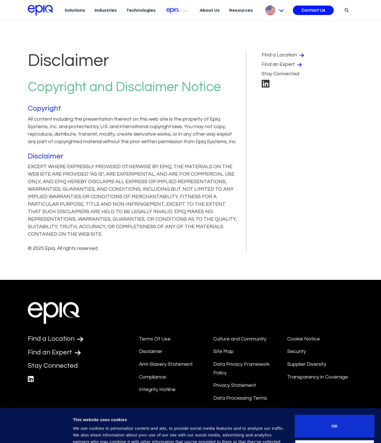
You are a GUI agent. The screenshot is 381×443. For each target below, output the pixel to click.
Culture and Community (239, 339)
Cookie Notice (303, 339)
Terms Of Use (154, 339)
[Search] (345, 10)
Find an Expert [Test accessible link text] (54, 352)
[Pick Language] (274, 10)
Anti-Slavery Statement (166, 364)
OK (334, 394)
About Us (210, 10)
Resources (241, 10)
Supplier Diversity (306, 364)
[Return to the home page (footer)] (40, 10)
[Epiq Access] (177, 10)
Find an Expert (282, 64)
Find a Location (283, 55)
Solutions (75, 10)
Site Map (223, 351)
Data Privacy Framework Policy (241, 368)
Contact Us (313, 10)
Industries (106, 10)
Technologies (141, 10)
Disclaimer (150, 351)
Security (296, 351)
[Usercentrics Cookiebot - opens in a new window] (36, 432)
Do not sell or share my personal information (334, 419)
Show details (86, 432)
